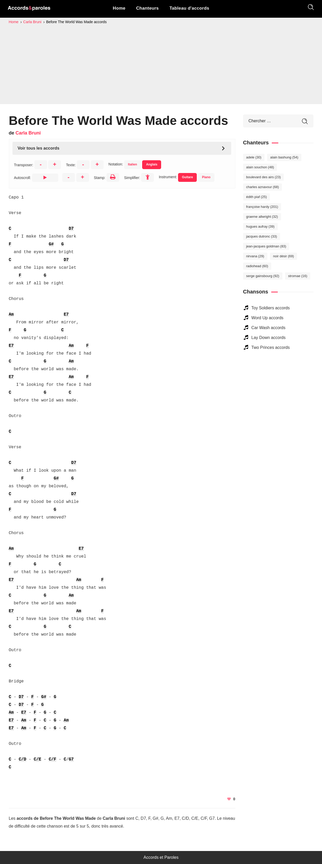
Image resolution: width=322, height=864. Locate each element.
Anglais (151, 164)
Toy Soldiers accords (270, 308)
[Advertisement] (161, 64)
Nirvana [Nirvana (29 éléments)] (255, 256)
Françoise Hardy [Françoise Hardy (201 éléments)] (262, 207)
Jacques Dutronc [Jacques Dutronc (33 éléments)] (261, 236)
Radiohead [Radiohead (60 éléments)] (257, 266)
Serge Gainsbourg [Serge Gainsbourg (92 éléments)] (262, 276)
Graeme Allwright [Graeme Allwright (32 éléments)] (262, 217)
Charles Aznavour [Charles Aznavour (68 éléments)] (262, 187)
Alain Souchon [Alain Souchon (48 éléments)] (260, 167)
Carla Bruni (28, 133)
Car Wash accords (268, 327)
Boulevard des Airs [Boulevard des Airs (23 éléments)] (263, 177)
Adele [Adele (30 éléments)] (254, 157)
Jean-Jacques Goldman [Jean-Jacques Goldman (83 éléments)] (266, 246)
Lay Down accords (268, 337)
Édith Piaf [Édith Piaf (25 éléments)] (256, 197)
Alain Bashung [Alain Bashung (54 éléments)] (284, 157)
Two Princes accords (270, 347)
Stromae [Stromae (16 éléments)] (297, 276)
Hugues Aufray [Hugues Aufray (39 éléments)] (260, 226)
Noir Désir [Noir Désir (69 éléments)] (283, 256)
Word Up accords (267, 318)
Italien (132, 164)
